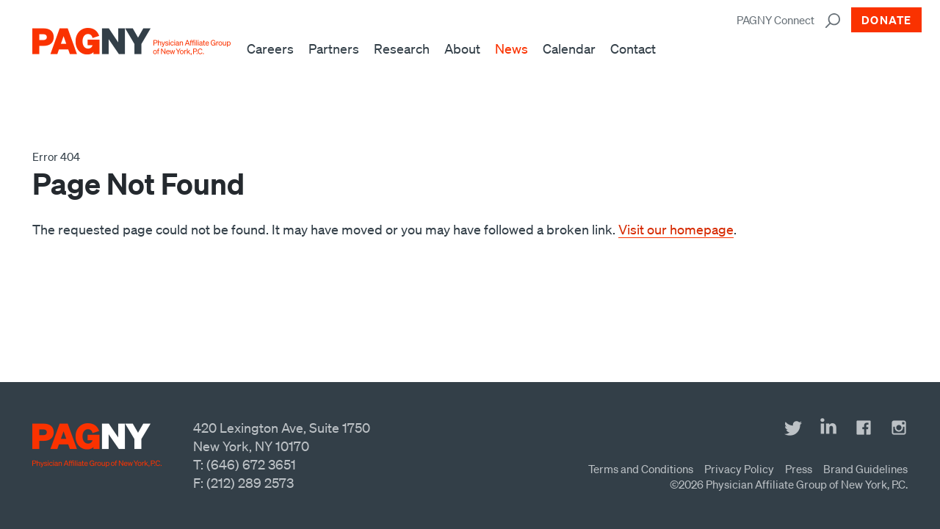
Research (402, 48)
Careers (270, 48)
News (511, 48)
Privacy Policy (739, 468)
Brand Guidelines (865, 468)
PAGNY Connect (775, 19)
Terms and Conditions (640, 468)
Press (798, 468)
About (462, 48)
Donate (886, 19)
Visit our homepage (676, 229)
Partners (333, 48)
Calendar (569, 48)
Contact (633, 48)
